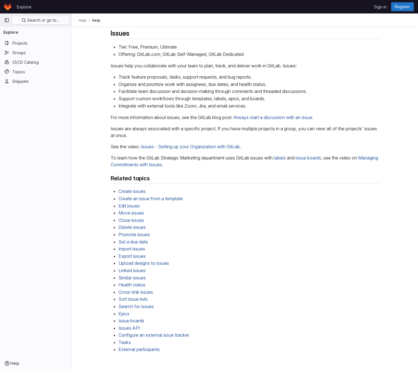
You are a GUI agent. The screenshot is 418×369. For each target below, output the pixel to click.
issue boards (308, 158)
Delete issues (132, 227)
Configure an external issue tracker (153, 335)
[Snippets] (35, 81)
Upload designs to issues (143, 263)
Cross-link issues (135, 292)
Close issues (131, 220)
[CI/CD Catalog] (35, 62)
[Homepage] (7, 6)
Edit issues (129, 206)
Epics (123, 313)
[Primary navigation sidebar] (6, 20)
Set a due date (133, 242)
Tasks (124, 342)
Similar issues (132, 278)
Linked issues (132, 270)
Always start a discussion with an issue (273, 117)
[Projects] (35, 42)
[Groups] (35, 52)
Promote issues (134, 234)
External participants (139, 349)
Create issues (132, 191)
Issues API (129, 328)
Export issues (132, 256)
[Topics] (35, 71)
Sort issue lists (133, 299)
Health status (131, 285)
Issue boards (131, 321)
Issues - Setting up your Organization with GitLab (190, 146)
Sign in (380, 6)
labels (280, 158)
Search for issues (136, 306)
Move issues (131, 213)
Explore (24, 6)
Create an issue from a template (150, 198)
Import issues (131, 249)
